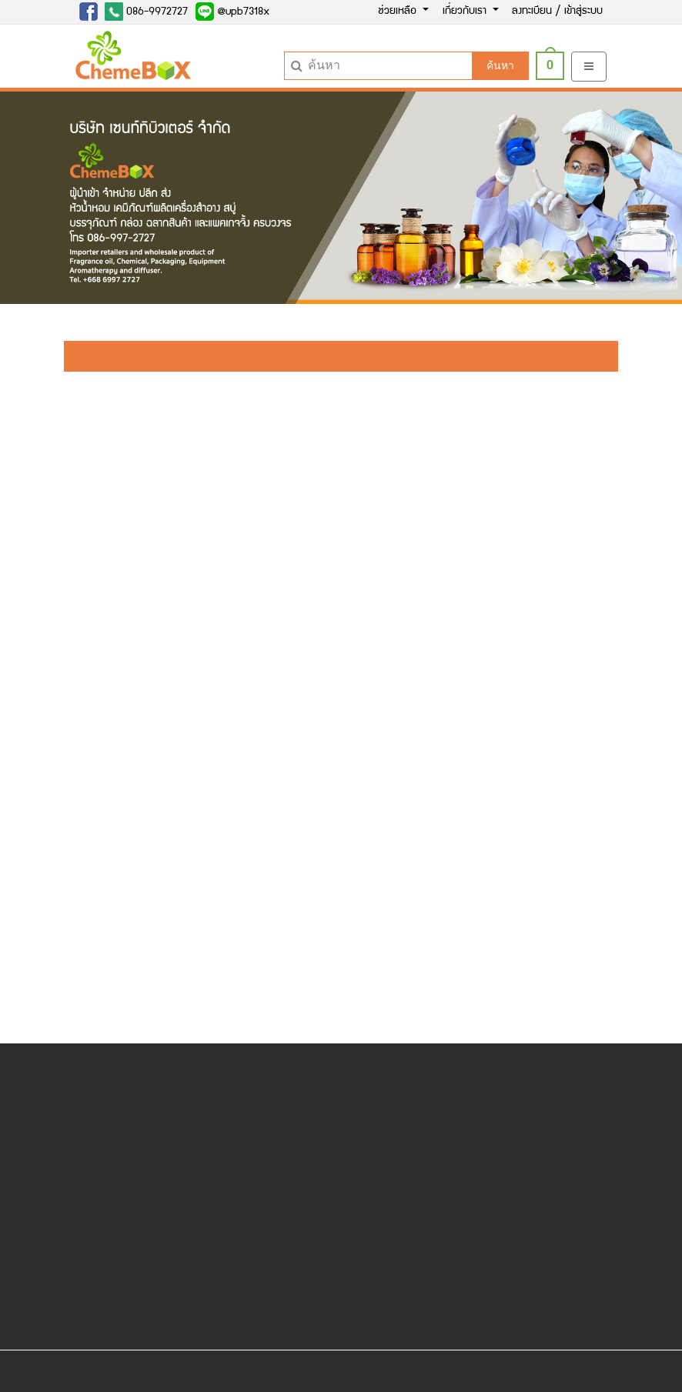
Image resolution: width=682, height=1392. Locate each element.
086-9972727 (146, 11)
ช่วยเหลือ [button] (399, 11)
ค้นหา (500, 65)
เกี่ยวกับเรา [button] (466, 11)
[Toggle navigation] (589, 67)
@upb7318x (232, 11)
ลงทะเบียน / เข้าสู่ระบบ (557, 11)
